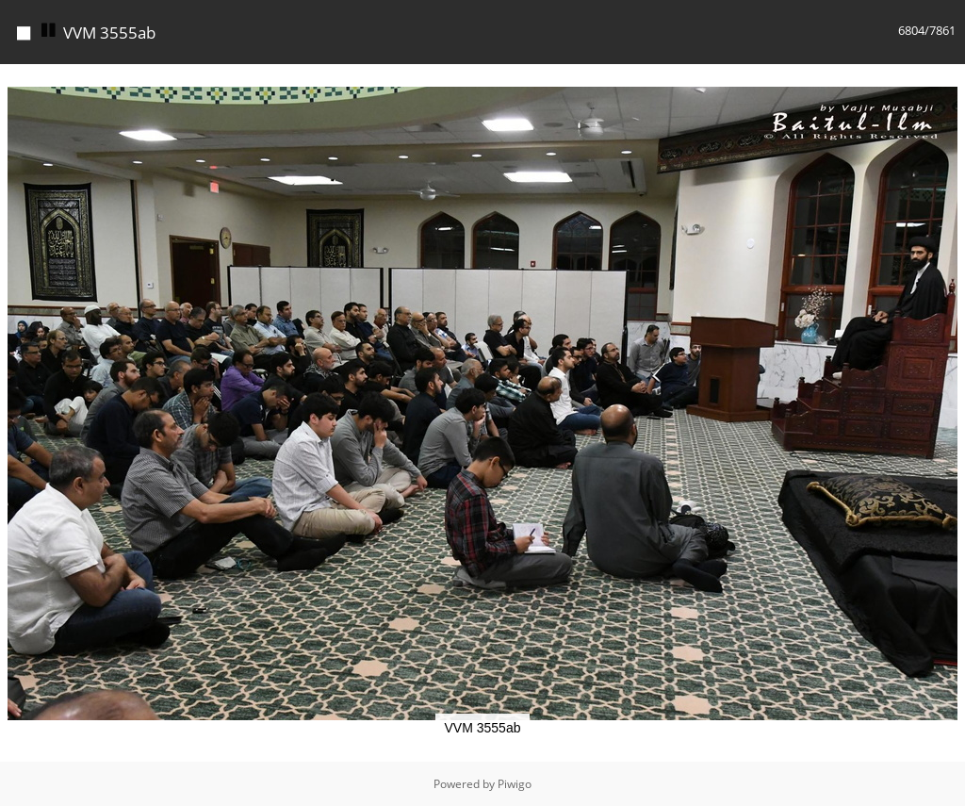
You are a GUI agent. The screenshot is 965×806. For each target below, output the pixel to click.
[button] (948, 81)
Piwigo (515, 784)
